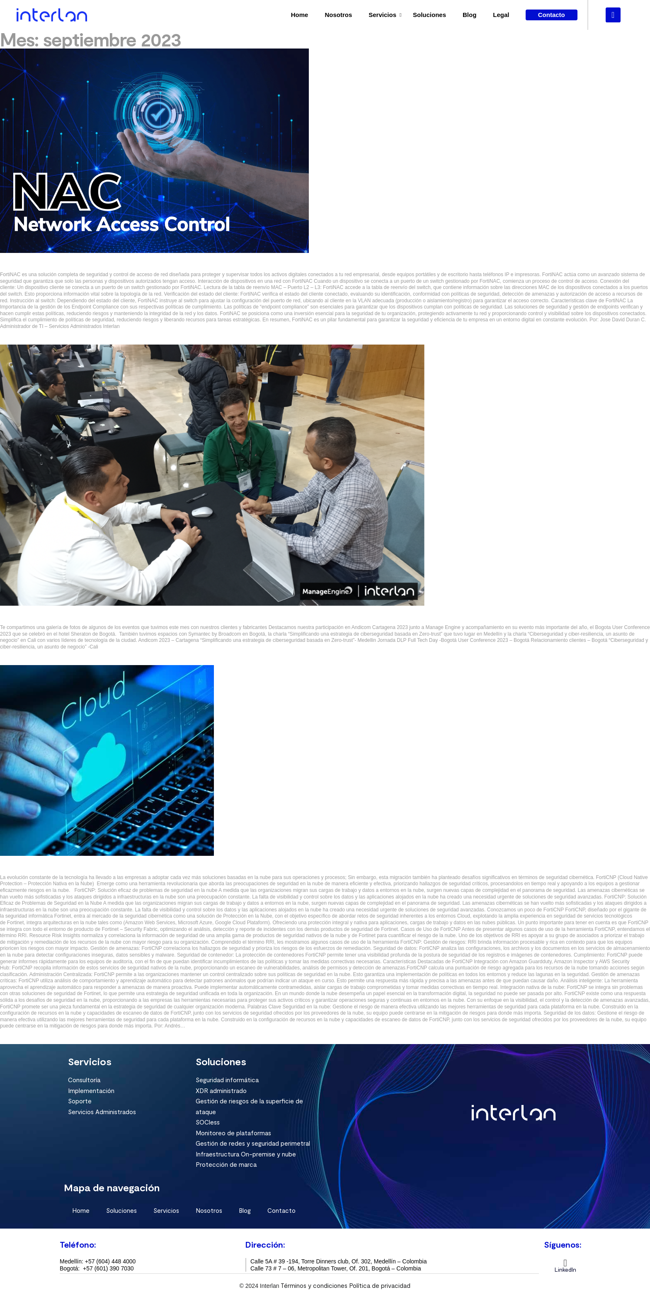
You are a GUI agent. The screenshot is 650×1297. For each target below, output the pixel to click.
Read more (16, 340)
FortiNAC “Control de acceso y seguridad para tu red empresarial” (94, 266)
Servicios (382, 14)
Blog (469, 14)
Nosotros (338, 14)
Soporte (80, 1100)
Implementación (91, 1089)
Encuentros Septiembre (34, 619)
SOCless (208, 1121)
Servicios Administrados (102, 1111)
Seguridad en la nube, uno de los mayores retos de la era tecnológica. (98, 868)
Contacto (281, 1209)
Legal (501, 14)
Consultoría (84, 1079)
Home (299, 14)
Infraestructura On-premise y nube (246, 1153)
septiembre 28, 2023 (29, 332)
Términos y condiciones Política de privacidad (345, 1284)
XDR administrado (221, 1089)
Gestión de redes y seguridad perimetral (253, 1142)
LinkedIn (565, 1268)
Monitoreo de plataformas (233, 1132)
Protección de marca (226, 1163)
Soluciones (429, 14)
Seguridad (14, 256)
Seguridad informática (227, 1079)
